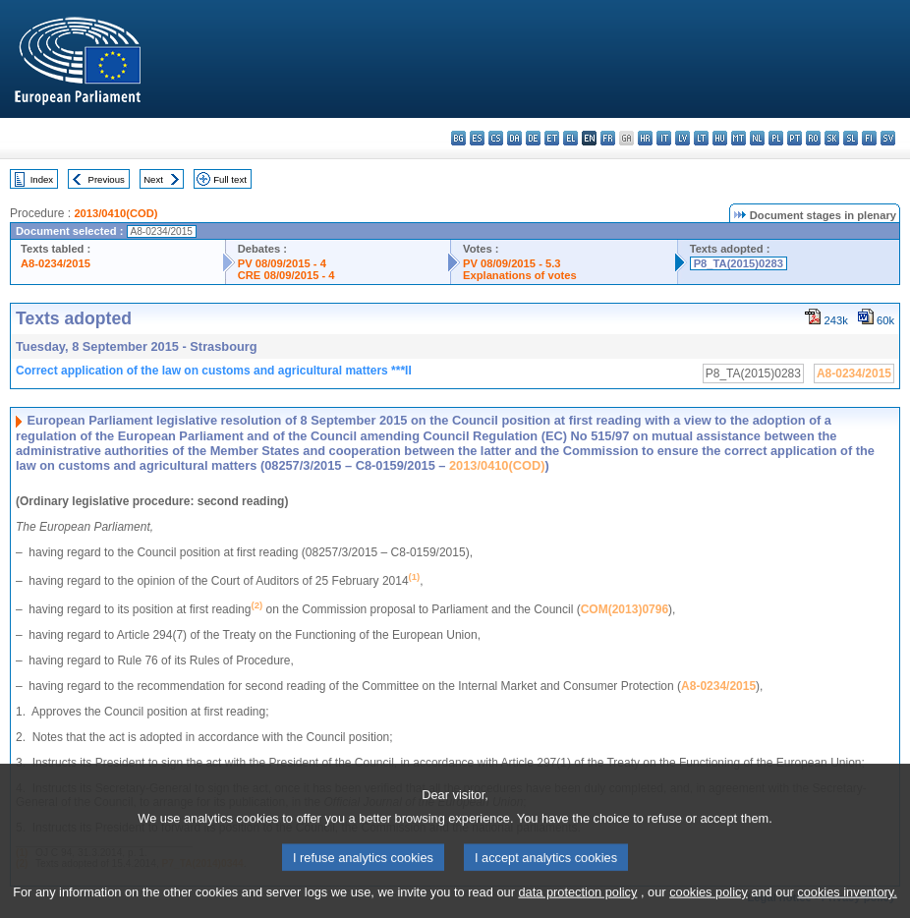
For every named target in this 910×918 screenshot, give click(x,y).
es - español (477, 138)
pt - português (794, 138)
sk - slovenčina (832, 138)
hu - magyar (719, 138)
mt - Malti (738, 138)
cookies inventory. (846, 903)
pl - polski (775, 138)
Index (41, 179)
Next (153, 179)
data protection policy (577, 903)
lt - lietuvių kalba (701, 138)
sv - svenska (888, 138)
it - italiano (663, 138)
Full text (230, 179)
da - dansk (514, 138)
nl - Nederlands (757, 138)
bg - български (458, 138)
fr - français (607, 138)
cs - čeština (495, 138)
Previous (106, 179)
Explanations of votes (520, 275)
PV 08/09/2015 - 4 (282, 263)
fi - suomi (869, 138)
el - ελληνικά (570, 138)
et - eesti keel (551, 138)
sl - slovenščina (850, 138)
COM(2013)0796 (624, 609)
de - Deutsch (533, 138)
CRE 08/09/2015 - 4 (286, 275)
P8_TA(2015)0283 (738, 263)
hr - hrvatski (645, 138)
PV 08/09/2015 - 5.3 (512, 263)
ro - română (813, 138)
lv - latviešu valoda (682, 138)
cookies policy (708, 903)
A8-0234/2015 (55, 263)
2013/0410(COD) (115, 213)
